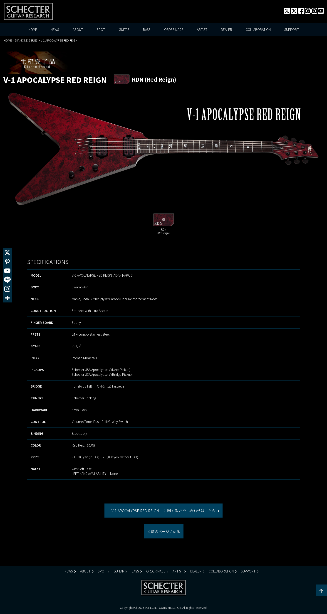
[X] (7, 252)
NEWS (55, 29)
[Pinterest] (7, 261)
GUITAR (124, 29)
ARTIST (202, 29)
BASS (147, 29)
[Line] (7, 279)
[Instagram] (7, 288)
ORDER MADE (173, 29)
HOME (32, 29)
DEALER (226, 29)
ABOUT (78, 29)
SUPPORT (291, 29)
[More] (7, 297)
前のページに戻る (165, 531)
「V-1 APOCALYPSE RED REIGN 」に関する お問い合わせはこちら (162, 510)
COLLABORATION (258, 29)
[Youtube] (7, 270)
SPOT (101, 29)
